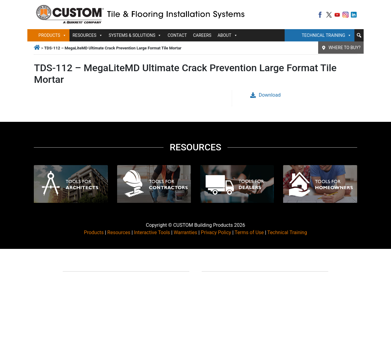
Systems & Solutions (135, 35)
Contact (177, 35)
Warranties (185, 232)
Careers (202, 35)
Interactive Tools (152, 232)
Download (265, 95)
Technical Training (326, 35)
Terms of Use (249, 232)
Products (52, 35)
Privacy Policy (216, 232)
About (228, 35)
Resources (88, 35)
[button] (359, 35)
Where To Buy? (345, 47)
